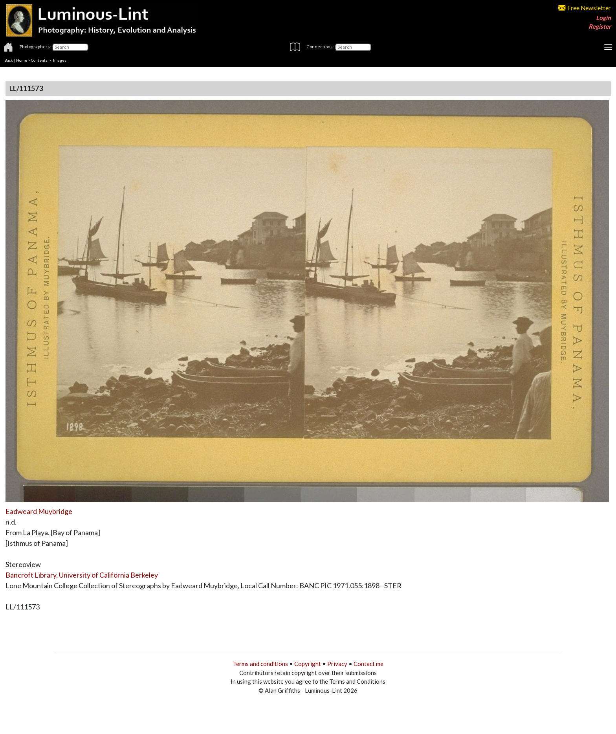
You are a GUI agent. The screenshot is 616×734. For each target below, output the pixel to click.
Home (21, 60)
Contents (39, 60)
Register (599, 26)
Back (8, 60)
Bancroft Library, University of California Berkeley (82, 575)
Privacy (337, 663)
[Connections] (353, 47)
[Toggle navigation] (608, 47)
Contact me (368, 663)
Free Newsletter (584, 8)
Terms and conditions (260, 663)
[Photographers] (70, 47)
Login (603, 17)
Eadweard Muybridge (39, 511)
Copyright (307, 663)
